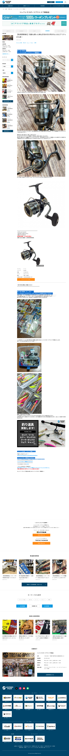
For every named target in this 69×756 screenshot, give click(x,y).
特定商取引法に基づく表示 (35, 746)
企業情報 (51, 2)
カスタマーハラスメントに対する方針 (32, 747)
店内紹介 (21, 31)
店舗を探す (10, 6)
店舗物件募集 (21, 747)
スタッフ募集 (59, 2)
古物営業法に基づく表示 (27, 746)
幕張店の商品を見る (41, 535)
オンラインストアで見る (26, 279)
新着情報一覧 (34, 606)
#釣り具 (24, 42)
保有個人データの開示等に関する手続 (45, 746)
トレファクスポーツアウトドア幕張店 (19, 9)
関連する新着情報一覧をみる (34, 584)
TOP (3, 9)
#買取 (35, 42)
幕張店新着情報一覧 (7, 101)
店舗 (6, 9)
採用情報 (53, 746)
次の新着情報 (46, 606)
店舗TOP (8, 31)
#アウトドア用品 (19, 42)
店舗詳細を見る (5, 53)
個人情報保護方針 (20, 746)
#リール (28, 42)
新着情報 (42, 6)
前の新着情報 (22, 606)
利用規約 (25, 747)
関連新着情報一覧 (7, 131)
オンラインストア (65, 2)
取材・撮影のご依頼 (42, 747)
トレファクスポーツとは (58, 6)
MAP (34, 31)
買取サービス (26, 6)
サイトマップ (48, 747)
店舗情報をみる (50, 675)
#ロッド (32, 42)
